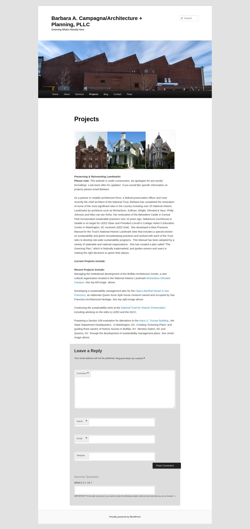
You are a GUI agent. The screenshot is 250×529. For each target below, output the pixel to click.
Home (55, 94)
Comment (83, 373)
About (67, 94)
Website (81, 455)
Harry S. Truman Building (154, 320)
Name (82, 421)
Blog (106, 94)
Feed (129, 94)
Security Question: (86, 476)
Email (82, 438)
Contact (118, 94)
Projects (93, 94)
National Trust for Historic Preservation (143, 307)
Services (79, 94)
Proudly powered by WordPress (125, 517)
